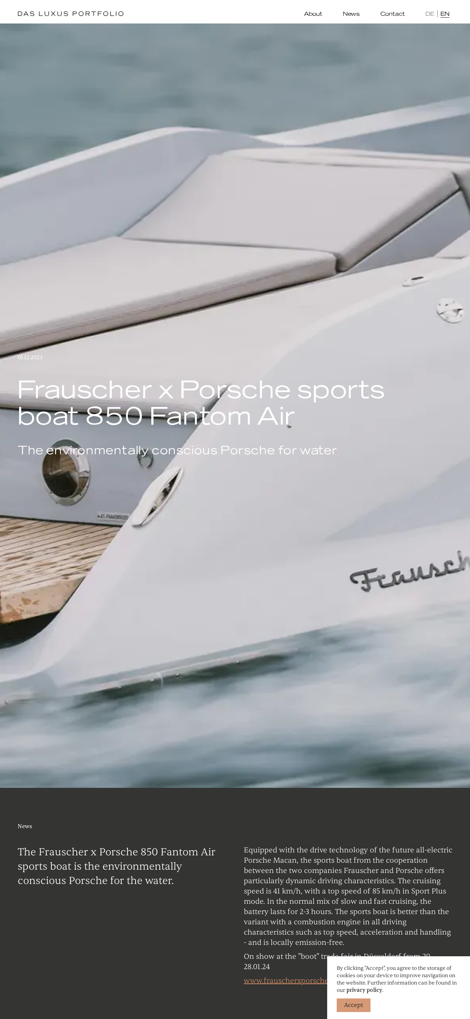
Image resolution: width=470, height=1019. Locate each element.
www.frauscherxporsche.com (294, 980)
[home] (70, 13)
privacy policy (364, 990)
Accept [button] (353, 1005)
